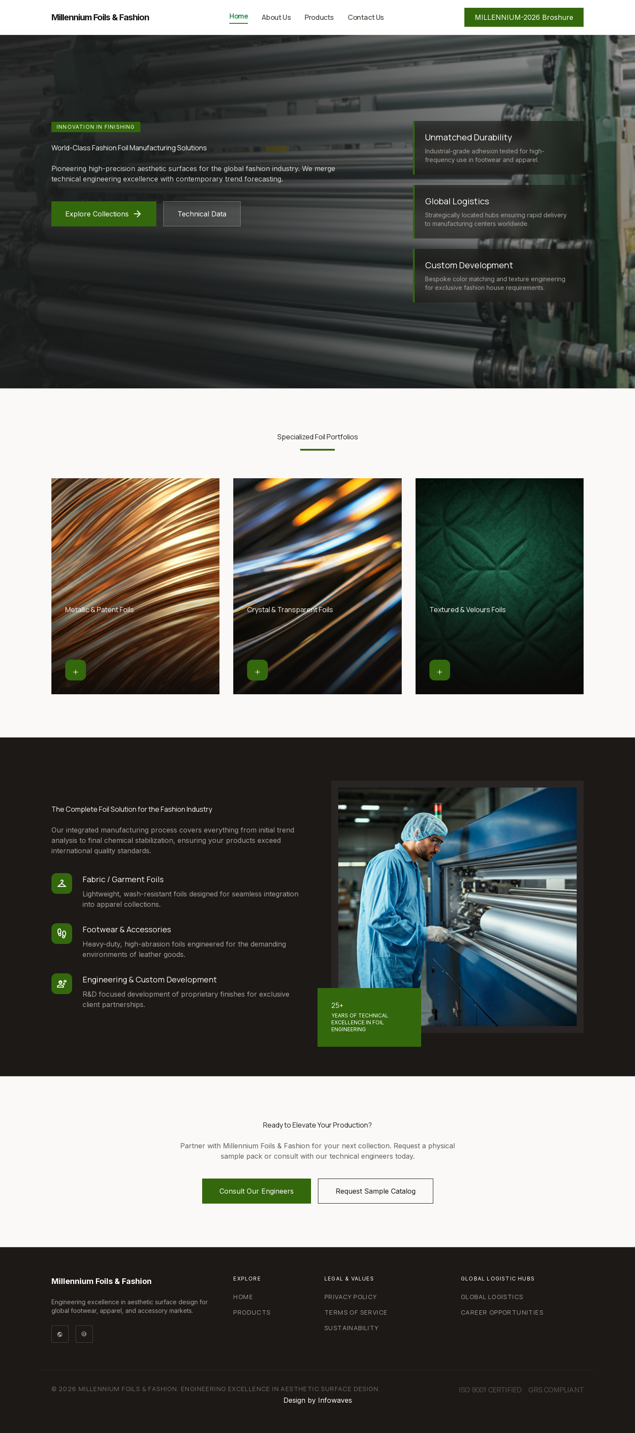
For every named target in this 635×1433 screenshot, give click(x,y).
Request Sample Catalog (376, 1191)
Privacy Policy (350, 1297)
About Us (276, 17)
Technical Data (202, 214)
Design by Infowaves (317, 1400)
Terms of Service (355, 1312)
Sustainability (351, 1328)
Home (238, 16)
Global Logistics (492, 1297)
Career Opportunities (502, 1312)
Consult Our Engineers (256, 1191)
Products (319, 17)
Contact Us (366, 17)
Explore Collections (104, 214)
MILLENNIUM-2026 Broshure (524, 17)
